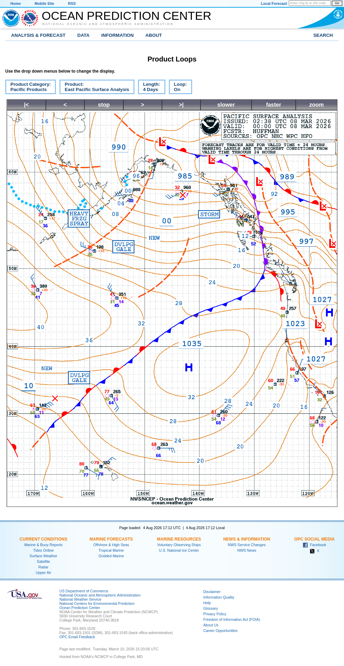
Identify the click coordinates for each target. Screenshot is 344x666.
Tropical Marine (111, 550)
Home (15, 3)
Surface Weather (43, 556)
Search (323, 35)
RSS (72, 3)
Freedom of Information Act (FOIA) (231, 619)
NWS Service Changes (247, 545)
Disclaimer (212, 592)
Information (117, 35)
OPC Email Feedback (77, 637)
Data (83, 35)
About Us (211, 625)
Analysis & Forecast (38, 35)
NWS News (246, 550)
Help (207, 603)
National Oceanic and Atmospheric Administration (108, 24)
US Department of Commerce (83, 591)
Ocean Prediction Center (126, 15)
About (154, 35)
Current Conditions (43, 539)
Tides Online (43, 550)
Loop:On (178, 88)
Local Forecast (274, 3)
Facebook (314, 545)
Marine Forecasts (111, 539)
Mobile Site (44, 3)
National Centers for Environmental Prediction (96, 603)
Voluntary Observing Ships (179, 545)
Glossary (210, 608)
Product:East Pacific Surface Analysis (94, 88)
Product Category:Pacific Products (28, 88)
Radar (43, 567)
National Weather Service (80, 599)
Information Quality (218, 597)
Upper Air (43, 572)
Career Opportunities (220, 630)
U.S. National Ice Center (179, 550)
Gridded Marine (111, 556)
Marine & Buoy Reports (43, 545)
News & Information (246, 539)
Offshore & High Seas (111, 545)
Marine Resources (179, 539)
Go (337, 3)
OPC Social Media (314, 539)
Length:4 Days (149, 88)
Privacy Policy (214, 614)
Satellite (43, 561)
